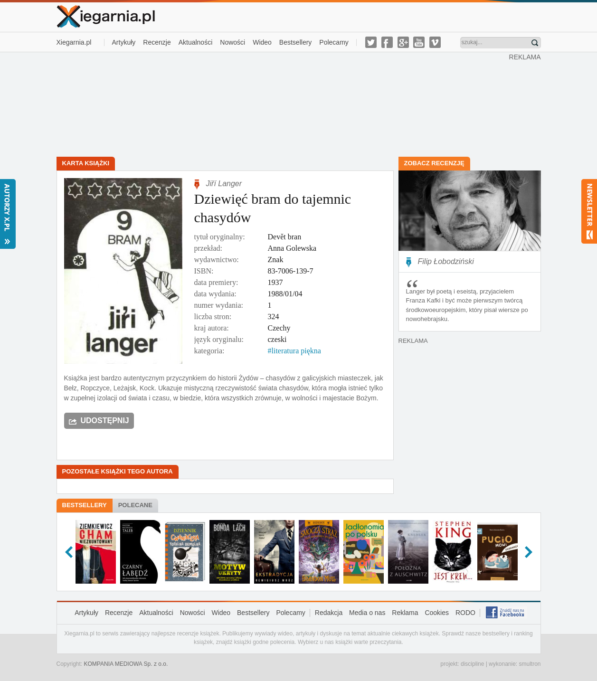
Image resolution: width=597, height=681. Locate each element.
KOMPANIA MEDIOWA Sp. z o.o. (126, 664)
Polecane (135, 505)
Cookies (437, 612)
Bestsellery (295, 42)
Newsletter (589, 211)
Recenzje (157, 42)
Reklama (405, 612)
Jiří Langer (224, 184)
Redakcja (328, 612)
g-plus (403, 42)
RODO (465, 612)
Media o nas (367, 612)
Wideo (262, 42)
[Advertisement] (282, 103)
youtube (419, 42)
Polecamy (333, 42)
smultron (529, 664)
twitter (371, 42)
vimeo (435, 42)
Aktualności (196, 42)
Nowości (232, 42)
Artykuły (124, 42)
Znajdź (534, 42)
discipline (472, 664)
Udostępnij (105, 420)
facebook (387, 42)
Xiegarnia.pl (74, 42)
